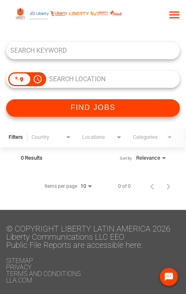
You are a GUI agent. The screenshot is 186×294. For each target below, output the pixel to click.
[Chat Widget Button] (169, 277)
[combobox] (89, 50)
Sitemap (19, 261)
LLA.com (19, 280)
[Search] (93, 108)
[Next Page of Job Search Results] (168, 186)
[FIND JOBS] (93, 108)
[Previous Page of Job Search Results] (152, 186)
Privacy (19, 267)
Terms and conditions (43, 274)
